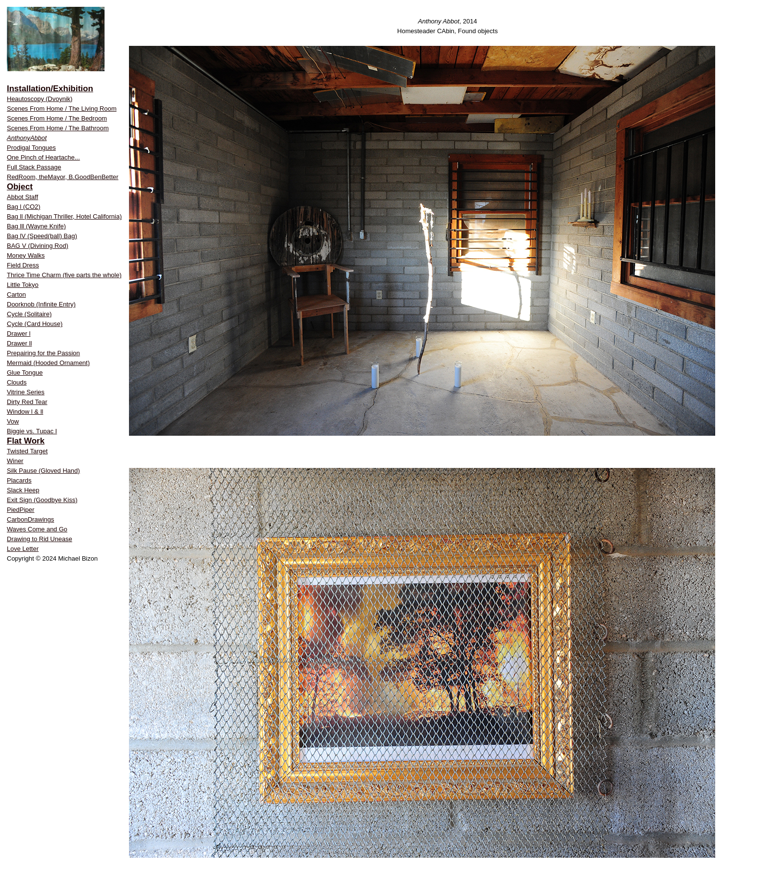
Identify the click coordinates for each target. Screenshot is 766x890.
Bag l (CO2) (24, 206)
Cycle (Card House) (35, 323)
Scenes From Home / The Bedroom (57, 118)
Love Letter (23, 548)
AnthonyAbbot (27, 138)
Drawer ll (19, 343)
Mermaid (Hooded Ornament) (48, 362)
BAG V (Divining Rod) (37, 245)
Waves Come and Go (37, 529)
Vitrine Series (25, 392)
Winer (15, 461)
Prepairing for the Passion (43, 353)
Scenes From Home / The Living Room (61, 108)
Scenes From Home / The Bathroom (58, 128)
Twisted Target (27, 451)
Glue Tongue (25, 372)
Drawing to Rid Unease (39, 539)
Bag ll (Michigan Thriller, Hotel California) (64, 216)
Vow (13, 421)
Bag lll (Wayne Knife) (36, 226)
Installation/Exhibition (50, 88)
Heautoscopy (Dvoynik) (39, 98)
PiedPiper (20, 509)
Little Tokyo (23, 284)
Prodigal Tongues (31, 147)
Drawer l (18, 333)
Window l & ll (25, 411)
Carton (16, 294)
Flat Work (25, 440)
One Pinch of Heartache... (43, 157)
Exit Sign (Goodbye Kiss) (42, 500)
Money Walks (26, 255)
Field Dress (23, 265)
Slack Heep (23, 490)
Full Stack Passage (34, 167)
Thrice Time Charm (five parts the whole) (64, 275)
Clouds (16, 382)
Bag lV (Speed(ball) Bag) (42, 236)
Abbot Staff (22, 197)
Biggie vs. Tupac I (32, 431)
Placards (19, 480)
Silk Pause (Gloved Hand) (43, 470)
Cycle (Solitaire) (29, 314)
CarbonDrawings (30, 519)
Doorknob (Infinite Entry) (41, 304)
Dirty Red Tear (27, 401)
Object (20, 186)
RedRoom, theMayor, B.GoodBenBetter (62, 177)
